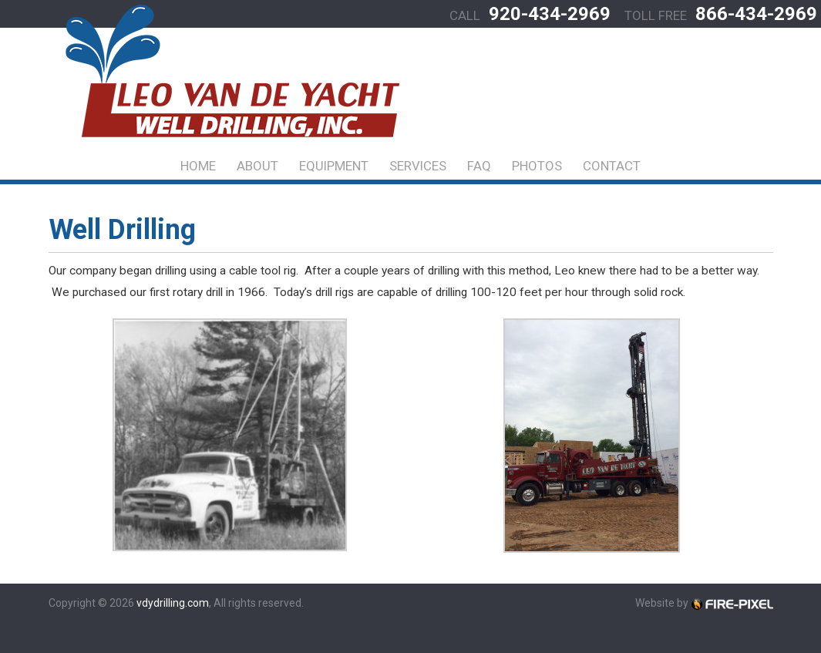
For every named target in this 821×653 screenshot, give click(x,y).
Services (417, 165)
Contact (612, 165)
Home (198, 165)
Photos (537, 165)
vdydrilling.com (172, 603)
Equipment (333, 165)
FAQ (479, 165)
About (257, 165)
